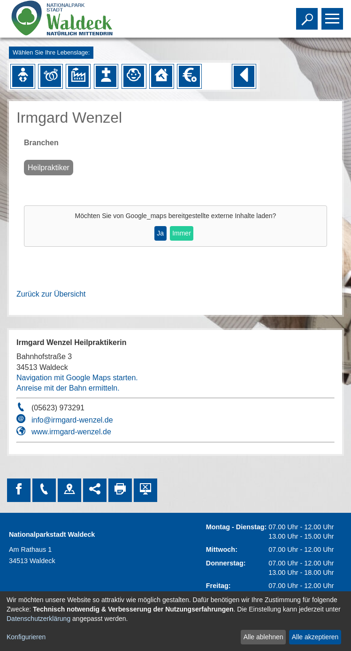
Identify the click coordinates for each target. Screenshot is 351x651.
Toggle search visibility (308, 14)
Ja (160, 233)
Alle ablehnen (263, 637)
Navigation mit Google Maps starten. (77, 378)
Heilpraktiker (48, 168)
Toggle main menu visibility (333, 14)
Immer (181, 233)
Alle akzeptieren (315, 637)
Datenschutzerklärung (38, 618)
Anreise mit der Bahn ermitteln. (68, 388)
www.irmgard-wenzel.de (71, 432)
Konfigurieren (26, 637)
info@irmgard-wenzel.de (72, 420)
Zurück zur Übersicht (51, 294)
